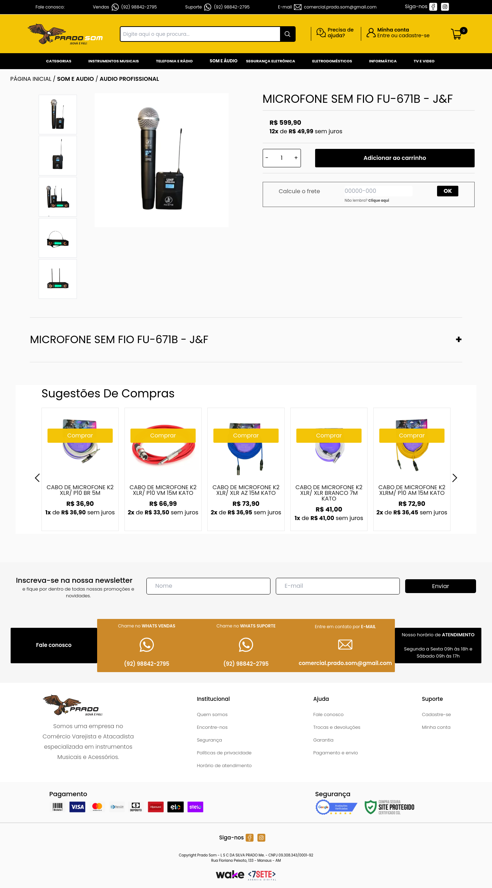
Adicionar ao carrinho (394, 158)
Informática (383, 61)
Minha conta (436, 727)
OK (448, 191)
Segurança (209, 740)
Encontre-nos (212, 727)
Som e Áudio (223, 61)
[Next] (455, 478)
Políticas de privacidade (224, 752)
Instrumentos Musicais (113, 61)
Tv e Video (424, 61)
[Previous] (37, 478)
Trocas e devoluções (336, 727)
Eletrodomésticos (332, 61)
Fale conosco (328, 714)
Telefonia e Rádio (174, 61)
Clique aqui (378, 200)
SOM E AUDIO (75, 79)
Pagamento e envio (335, 752)
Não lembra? (367, 200)
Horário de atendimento (224, 765)
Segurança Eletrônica (270, 61)
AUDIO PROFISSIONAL (129, 79)
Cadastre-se (436, 714)
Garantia (323, 740)
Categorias (58, 61)
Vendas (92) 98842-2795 (125, 7)
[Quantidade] (282, 158)
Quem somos (212, 714)
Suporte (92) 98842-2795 (217, 7)
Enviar (440, 586)
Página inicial (30, 79)
